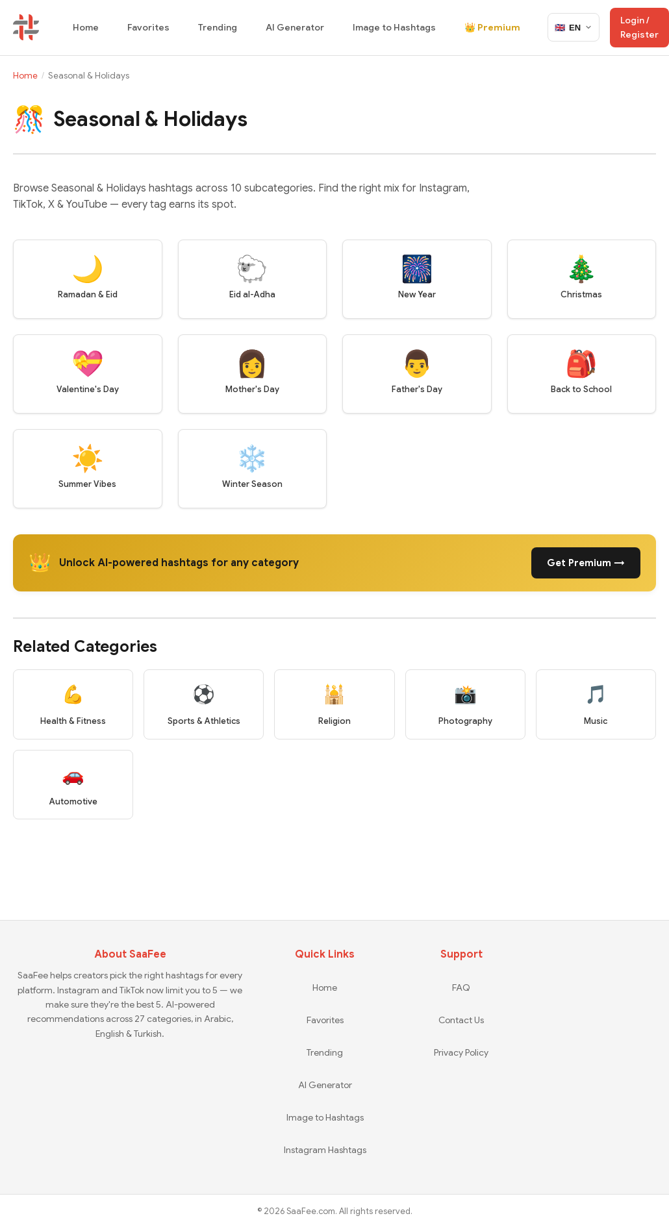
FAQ (461, 987)
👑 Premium (492, 27)
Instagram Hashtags (325, 1150)
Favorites (148, 27)
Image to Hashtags (394, 27)
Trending (217, 27)
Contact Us (461, 1020)
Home (86, 27)
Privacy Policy (461, 1052)
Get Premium (586, 563)
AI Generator (295, 27)
